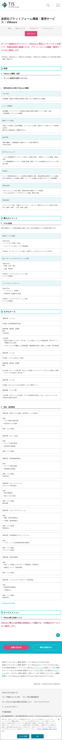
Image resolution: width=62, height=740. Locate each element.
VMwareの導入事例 (8, 603)
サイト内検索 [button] (48, 5)
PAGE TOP (58, 635)
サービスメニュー (48, 28)
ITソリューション (38, 667)
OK (37, 736)
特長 (9, 28)
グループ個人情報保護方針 (31, 697)
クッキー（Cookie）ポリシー (44, 716)
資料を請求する (46, 647)
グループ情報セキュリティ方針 (11, 697)
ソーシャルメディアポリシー (10, 707)
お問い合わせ (31, 33)
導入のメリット (20, 28)
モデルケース (34, 28)
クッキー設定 (23, 736)
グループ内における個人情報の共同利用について (17, 702)
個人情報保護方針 (7, 716)
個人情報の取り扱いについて (24, 716)
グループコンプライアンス (41, 702)
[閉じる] (59, 719)
